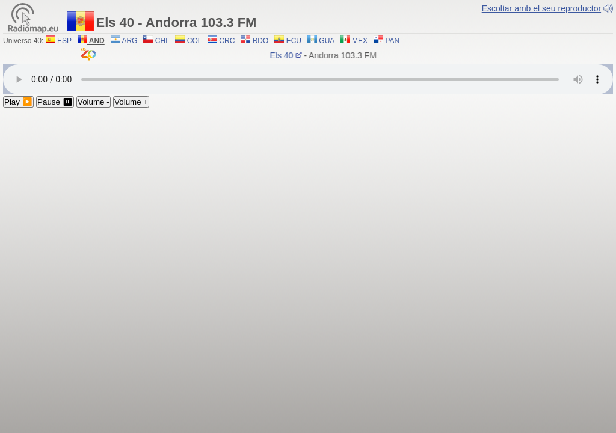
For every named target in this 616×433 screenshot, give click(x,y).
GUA (320, 41)
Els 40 (287, 55)
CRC (221, 41)
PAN (386, 41)
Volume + (131, 101)
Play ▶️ (18, 101)
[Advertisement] (308, 198)
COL (188, 41)
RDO (254, 41)
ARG (124, 41)
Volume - (93, 101)
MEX (354, 41)
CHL (156, 41)
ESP (59, 41)
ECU (287, 41)
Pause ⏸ (55, 101)
